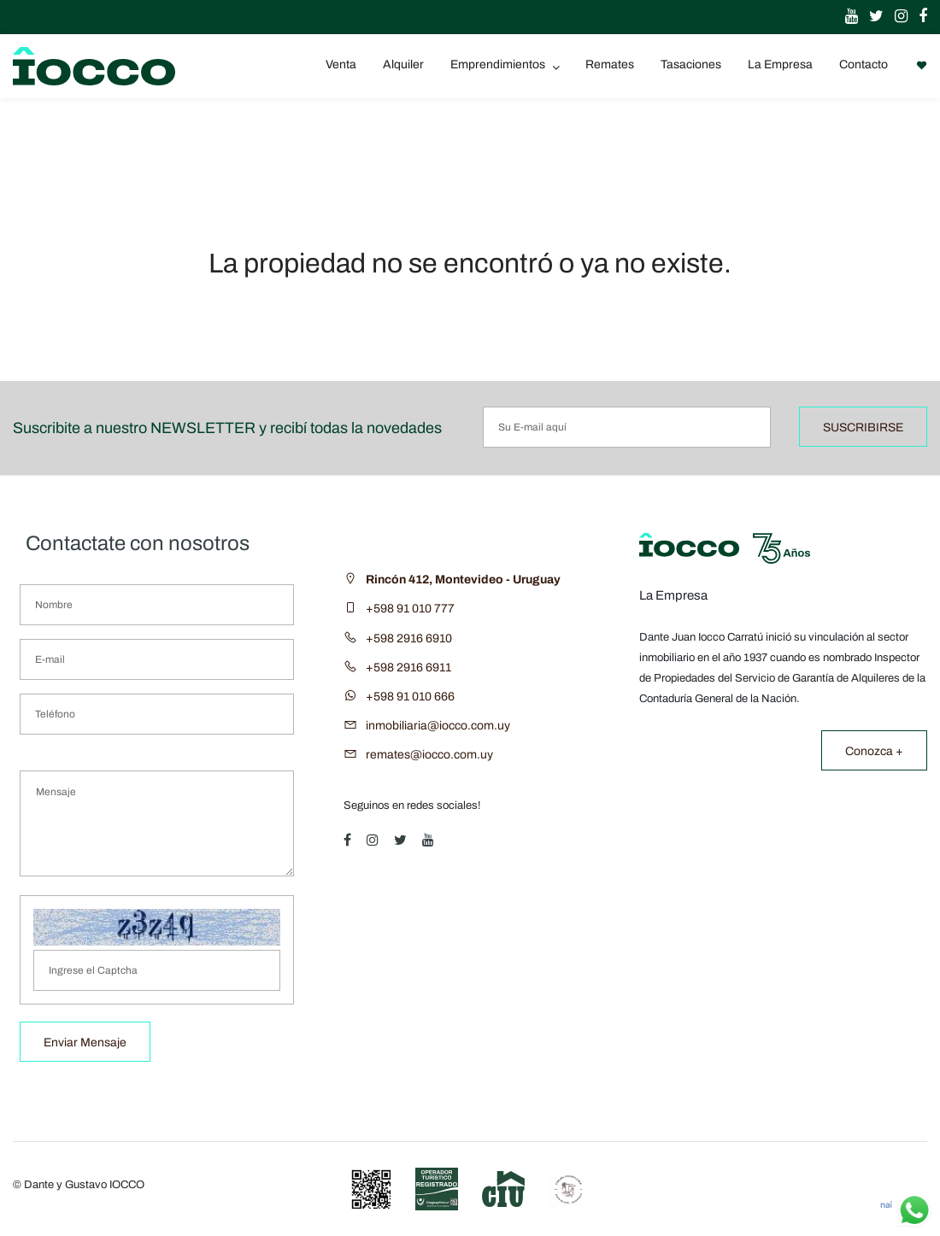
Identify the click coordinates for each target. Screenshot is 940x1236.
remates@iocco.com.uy (429, 754)
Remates (609, 64)
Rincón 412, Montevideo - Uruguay (463, 579)
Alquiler (403, 64)
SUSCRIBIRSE (863, 427)
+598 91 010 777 (410, 608)
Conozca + (874, 751)
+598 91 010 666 (410, 696)
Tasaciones (691, 64)
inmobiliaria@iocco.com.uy (438, 725)
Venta (341, 64)
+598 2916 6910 (409, 638)
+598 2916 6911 (408, 667)
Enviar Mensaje (85, 1042)
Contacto (863, 64)
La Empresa (780, 64)
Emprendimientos (499, 64)
